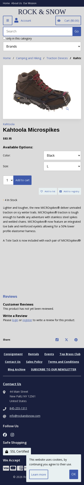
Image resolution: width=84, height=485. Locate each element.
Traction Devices (57, 58)
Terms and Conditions (63, 362)
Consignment (13, 354)
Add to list (48, 191)
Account (22, 20)
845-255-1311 (18, 408)
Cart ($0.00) (68, 20)
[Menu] (7, 20)
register (27, 320)
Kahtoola (8, 124)
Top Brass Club (70, 354)
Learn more (38, 474)
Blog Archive (16, 369)
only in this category (17, 38)
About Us (16, 3)
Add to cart (22, 180)
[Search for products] (38, 31)
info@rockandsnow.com (25, 416)
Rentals (33, 354)
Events (49, 354)
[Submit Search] (76, 31)
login (15, 320)
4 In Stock (10, 200)
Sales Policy (34, 362)
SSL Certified (17, 451)
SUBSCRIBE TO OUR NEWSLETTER (53, 369)
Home (6, 3)
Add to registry (69, 191)
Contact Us (13, 362)
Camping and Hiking (28, 58)
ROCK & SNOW (42, 12)
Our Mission (29, 3)
